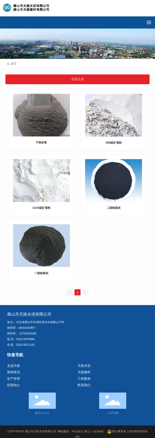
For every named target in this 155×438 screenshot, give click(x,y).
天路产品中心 (77, 45)
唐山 (87, 431)
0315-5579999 (25, 339)
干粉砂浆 (41, 142)
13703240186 (27, 333)
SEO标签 (98, 431)
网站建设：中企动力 (70, 431)
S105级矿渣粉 (41, 207)
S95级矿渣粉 (113, 142)
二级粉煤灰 (114, 207)
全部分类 (77, 79)
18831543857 (27, 327)
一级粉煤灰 (41, 273)
